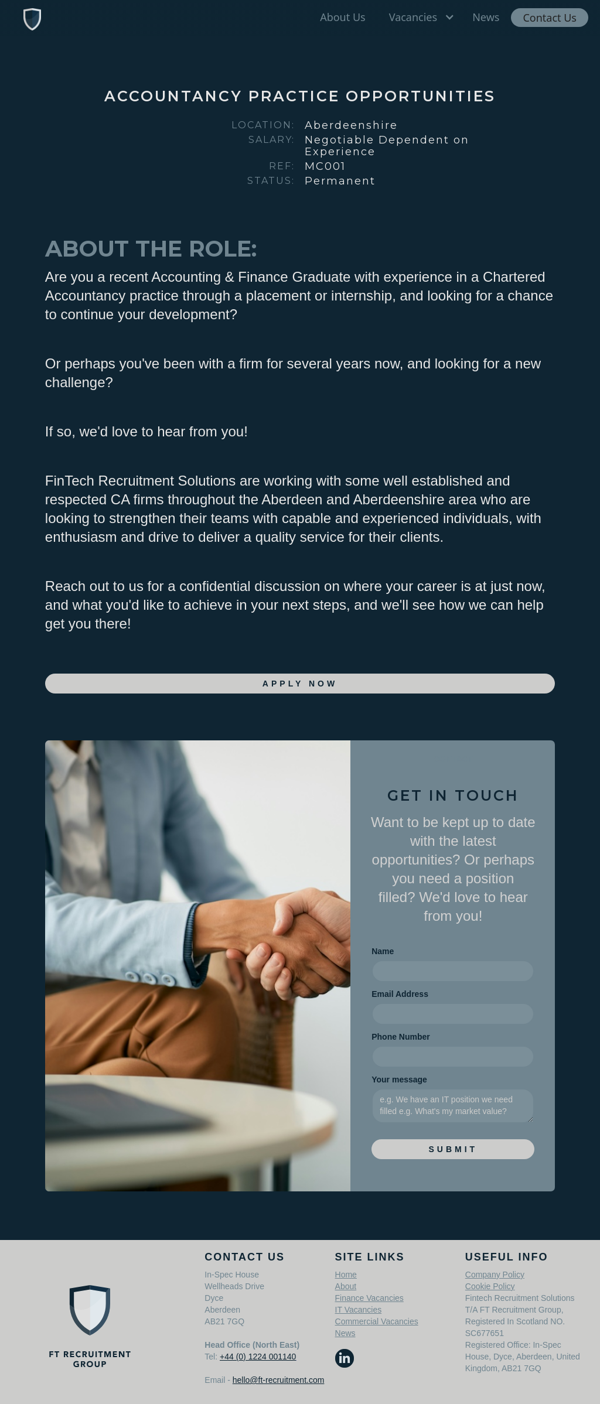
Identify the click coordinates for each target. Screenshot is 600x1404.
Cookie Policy (490, 1286)
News (345, 1333)
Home (346, 1274)
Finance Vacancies (369, 1298)
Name (382, 951)
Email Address (399, 994)
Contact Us (550, 18)
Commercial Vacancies (376, 1321)
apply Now (300, 683)
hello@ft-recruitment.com (279, 1380)
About (346, 1286)
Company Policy (494, 1274)
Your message (399, 1079)
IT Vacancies (358, 1309)
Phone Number (400, 1036)
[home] (32, 18)
